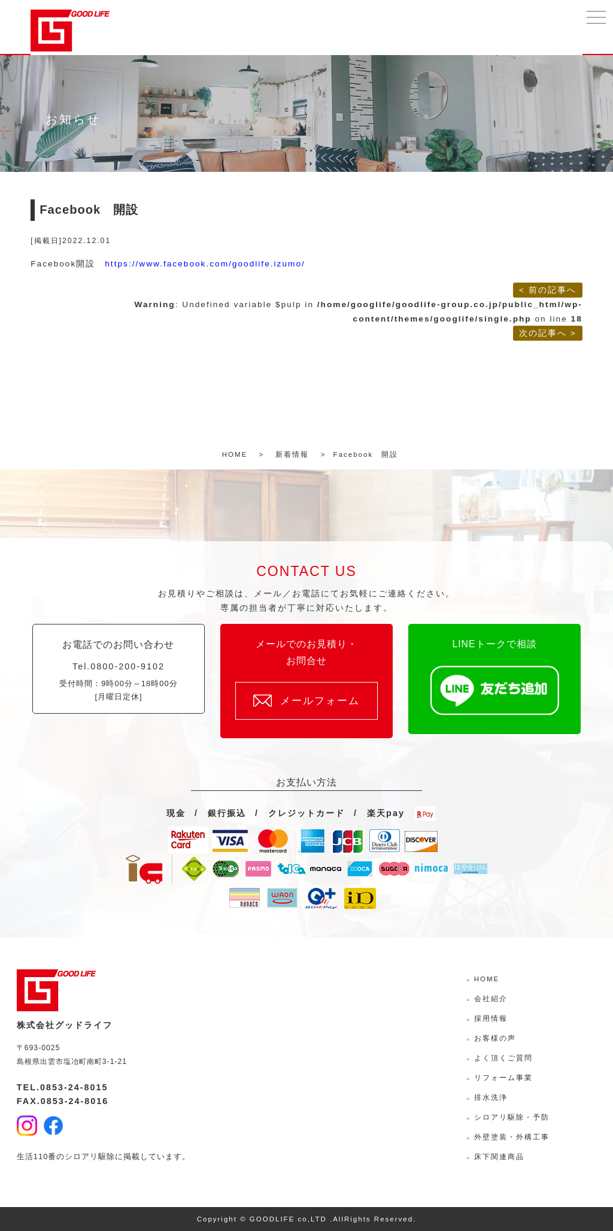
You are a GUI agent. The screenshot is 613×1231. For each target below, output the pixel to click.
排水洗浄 (491, 1097)
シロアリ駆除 (90, 1156)
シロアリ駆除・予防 (512, 1117)
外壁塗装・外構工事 (512, 1137)
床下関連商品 (499, 1156)
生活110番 (37, 1156)
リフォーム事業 (503, 1077)
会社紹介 (491, 998)
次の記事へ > (547, 333)
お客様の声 (495, 1038)
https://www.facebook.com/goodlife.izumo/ (205, 263)
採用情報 (491, 1018)
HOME (487, 979)
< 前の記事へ (547, 290)
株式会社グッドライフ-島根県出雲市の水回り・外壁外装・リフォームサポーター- (70, 30)
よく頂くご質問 (503, 1058)
